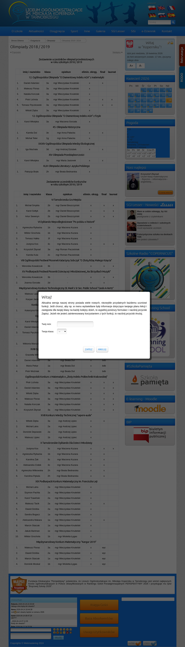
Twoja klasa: (48, 331)
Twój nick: (46, 324)
